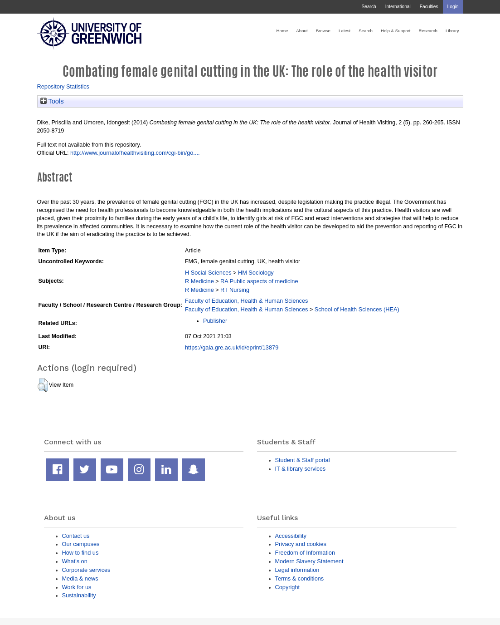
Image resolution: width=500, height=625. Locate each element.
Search (368, 6)
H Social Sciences (208, 272)
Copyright (287, 587)
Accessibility (290, 535)
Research (428, 30)
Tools (52, 101)
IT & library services (300, 468)
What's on (74, 561)
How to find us (80, 552)
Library (452, 30)
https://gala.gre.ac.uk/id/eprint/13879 (231, 347)
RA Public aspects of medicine (259, 281)
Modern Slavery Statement (309, 561)
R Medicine (199, 281)
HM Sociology (256, 272)
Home (282, 30)
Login (453, 6)
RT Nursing (234, 289)
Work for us (77, 587)
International (398, 6)
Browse (323, 30)
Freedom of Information (305, 552)
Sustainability (79, 595)
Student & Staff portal (302, 460)
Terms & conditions (299, 578)
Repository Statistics (63, 86)
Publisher (215, 320)
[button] (43, 385)
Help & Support (396, 30)
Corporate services (86, 569)
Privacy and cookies (300, 544)
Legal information (297, 569)
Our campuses (81, 544)
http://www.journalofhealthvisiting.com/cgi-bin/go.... (135, 152)
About (301, 30)
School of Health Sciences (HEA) (357, 309)
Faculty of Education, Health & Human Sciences (246, 300)
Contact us (76, 535)
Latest (344, 30)
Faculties (429, 6)
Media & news (80, 578)
